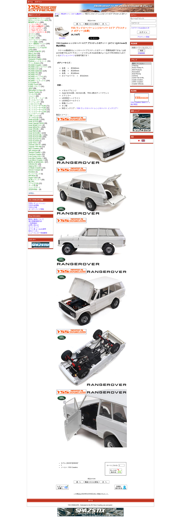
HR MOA (32, 176)
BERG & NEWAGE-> (37, 162)
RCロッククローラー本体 (38, 20)
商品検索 (134, 43)
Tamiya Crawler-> (35, 152)
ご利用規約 (33, 223)
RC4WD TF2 (33, 73)
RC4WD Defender (35, 71)
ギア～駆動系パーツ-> (37, 44)
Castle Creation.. (141, 80)
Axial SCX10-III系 (35, 137)
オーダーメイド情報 (36, 209)
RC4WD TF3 (33, 75)
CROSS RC (33, 164)
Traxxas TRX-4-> (35, 145)
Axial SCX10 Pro (35, 139)
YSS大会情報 (34, 205)
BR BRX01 (33, 55)
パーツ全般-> (34, 42)
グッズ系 (32, 185)
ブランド (134, 60)
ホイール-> (33, 36)
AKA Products (141, 70)
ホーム (30, 2)
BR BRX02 (33, 57)
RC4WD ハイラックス (37, 81)
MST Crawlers (34, 149)
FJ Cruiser (32, 82)
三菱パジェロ (34, 116)
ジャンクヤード (34, 187)
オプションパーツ (67, 55)
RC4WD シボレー (35, 79)
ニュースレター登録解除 (38, 233)
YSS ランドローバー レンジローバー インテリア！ (97, 108)
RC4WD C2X (34, 69)
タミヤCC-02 (34, 117)
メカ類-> (32, 38)
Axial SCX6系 (34, 141)
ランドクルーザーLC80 (37, 112)
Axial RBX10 (33, 131)
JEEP (31, 88)
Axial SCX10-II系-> (36, 135)
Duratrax (32, 172)
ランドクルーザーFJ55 (37, 108)
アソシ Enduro (34, 63)
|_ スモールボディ (36, 28)
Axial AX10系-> (34, 119)
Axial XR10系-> (34, 129)
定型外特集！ (34, 189)
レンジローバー (34, 114)
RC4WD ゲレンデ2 (36, 77)
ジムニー (32, 96)
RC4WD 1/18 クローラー (38, 67)
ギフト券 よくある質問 (37, 229)
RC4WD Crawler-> (36, 65)
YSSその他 (33, 207)
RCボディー (65, 14)
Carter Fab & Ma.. (141, 78)
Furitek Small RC (35, 51)
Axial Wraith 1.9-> (35, 125)
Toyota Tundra (34, 92)
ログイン (38, 2)
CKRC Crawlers (141, 82)
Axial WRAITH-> (35, 127)
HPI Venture (33, 151)
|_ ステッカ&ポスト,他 (38, 32)
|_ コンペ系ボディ (36, 24)
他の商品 (134, 104)
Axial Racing (141, 74)
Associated (141, 72)
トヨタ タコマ (34, 104)
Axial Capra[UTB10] (36, 123)
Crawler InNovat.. (141, 84)
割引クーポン (34, 231)
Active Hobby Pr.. (141, 68)
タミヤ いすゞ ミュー (37, 98)
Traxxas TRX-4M (35, 147)
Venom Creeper (35, 170)
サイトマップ (34, 227)
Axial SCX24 (33, 121)
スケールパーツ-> (35, 40)
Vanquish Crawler (35, 59)
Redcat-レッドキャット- (38, 61)
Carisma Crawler (35, 154)
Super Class (33, 178)
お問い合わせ (34, 225)
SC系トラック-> (35, 180)
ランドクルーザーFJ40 (37, 106)
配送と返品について (36, 219)
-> (34, 22)
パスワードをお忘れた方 (140, 28)
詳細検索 (141, 53)
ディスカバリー (34, 100)
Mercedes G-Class (36, 90)
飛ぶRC (31, 182)
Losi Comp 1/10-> (35, 156)
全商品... (32, 193)
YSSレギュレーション (37, 203)
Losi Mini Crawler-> (36, 158)
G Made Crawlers (35, 168)
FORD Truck (33, 84)
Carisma (141, 76)
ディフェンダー (34, 102)
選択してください (141, 64)
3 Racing (141, 66)
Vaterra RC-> (34, 166)
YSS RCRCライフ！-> (37, 18)
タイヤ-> (32, 34)
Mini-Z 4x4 (32, 53)
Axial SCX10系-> (35, 133)
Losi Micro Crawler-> (36, 160)
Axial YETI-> (33, 143)
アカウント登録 (143, 37)
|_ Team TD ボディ (36, 30)
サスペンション (34, 46)
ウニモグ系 (33, 94)
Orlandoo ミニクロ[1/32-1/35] (38, 49)
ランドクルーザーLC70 (37, 110)
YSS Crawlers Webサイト (140, 102)
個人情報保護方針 (35, 221)
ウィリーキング (34, 174)
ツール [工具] (33, 183)
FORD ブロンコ (35, 86)
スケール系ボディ (77, 14)
